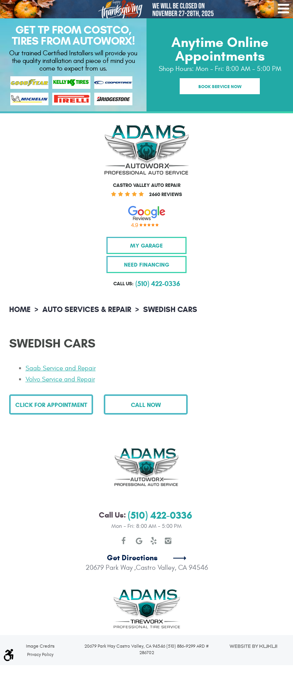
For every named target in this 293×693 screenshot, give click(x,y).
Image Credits (40, 646)
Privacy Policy (40, 654)
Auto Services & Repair (86, 309)
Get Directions (132, 558)
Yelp (153, 541)
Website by (253, 646)
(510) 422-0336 (160, 515)
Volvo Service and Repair (60, 379)
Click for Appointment (51, 404)
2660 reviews (165, 194)
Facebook (124, 541)
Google (139, 541)
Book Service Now (219, 86)
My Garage (146, 245)
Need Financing (146, 264)
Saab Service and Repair (61, 368)
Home (20, 309)
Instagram (168, 541)
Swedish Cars (170, 309)
